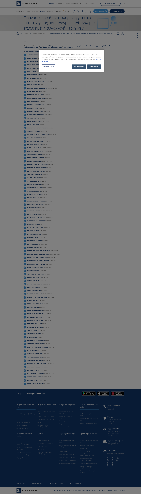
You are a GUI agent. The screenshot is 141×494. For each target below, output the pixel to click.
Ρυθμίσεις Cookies (48, 66)
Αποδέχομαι (94, 66)
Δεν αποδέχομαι (79, 66)
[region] (71, 60)
